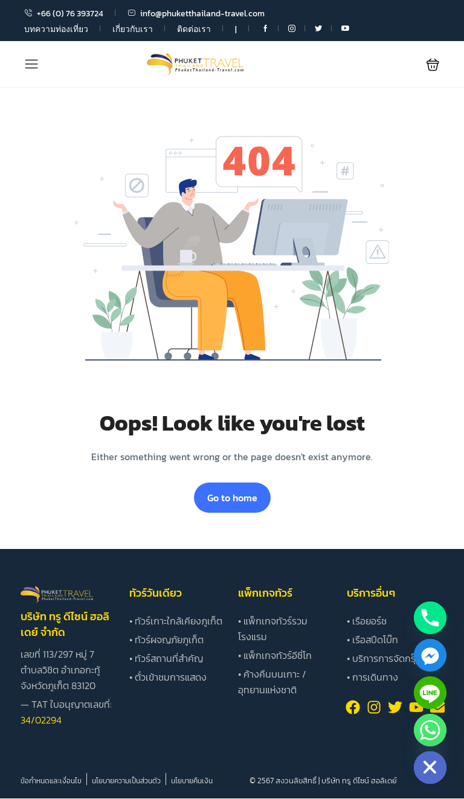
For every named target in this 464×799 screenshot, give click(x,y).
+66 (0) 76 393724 (63, 13)
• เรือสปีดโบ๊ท (372, 639)
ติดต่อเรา (194, 29)
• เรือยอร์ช (367, 621)
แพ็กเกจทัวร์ (265, 593)
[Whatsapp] (430, 730)
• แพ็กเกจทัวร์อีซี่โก (275, 655)
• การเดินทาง (372, 677)
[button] (433, 64)
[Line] (430, 692)
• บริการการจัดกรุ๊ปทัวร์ (392, 658)
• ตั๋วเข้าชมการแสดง (168, 677)
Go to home (232, 497)
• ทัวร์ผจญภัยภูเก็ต (166, 639)
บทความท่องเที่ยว (56, 29)
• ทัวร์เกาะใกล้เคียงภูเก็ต (175, 621)
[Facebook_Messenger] (430, 655)
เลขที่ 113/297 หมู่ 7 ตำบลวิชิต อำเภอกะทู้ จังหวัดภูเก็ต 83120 (60, 670)
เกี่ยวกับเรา (132, 29)
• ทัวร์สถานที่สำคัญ (166, 658)
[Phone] (430, 618)
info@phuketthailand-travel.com (196, 13)
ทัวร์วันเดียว (155, 593)
